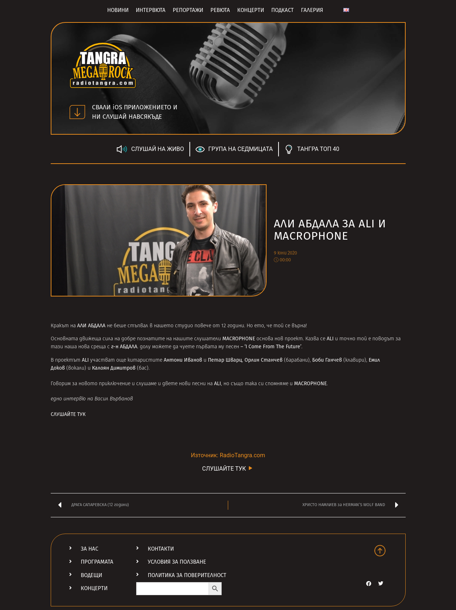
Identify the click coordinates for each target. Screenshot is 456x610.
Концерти (250, 10)
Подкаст (282, 10)
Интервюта (151, 10)
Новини (118, 10)
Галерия (312, 10)
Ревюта (220, 10)
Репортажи (188, 10)
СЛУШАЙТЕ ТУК (69, 414)
